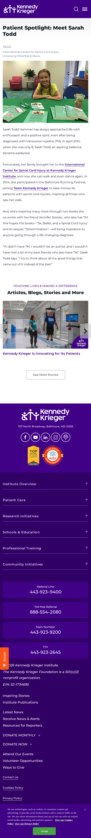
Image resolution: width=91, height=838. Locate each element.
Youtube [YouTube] (35, 437)
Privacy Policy (12, 798)
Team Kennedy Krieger (31, 188)
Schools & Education (21, 532)
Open (84, 10)
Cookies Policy (13, 787)
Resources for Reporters (22, 725)
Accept (44, 831)
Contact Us (10, 777)
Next (85, 331)
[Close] (85, 810)
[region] (45, 821)
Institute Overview (20, 484)
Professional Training (22, 548)
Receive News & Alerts (21, 719)
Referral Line (45, 590)
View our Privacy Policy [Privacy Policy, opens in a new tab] (27, 823)
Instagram (55, 437)
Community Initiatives (23, 564)
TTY (45, 650)
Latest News (13, 712)
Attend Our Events (18, 754)
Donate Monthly (19, 735)
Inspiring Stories (16, 696)
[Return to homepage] (21, 9)
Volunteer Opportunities (23, 761)
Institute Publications (20, 702)
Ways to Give (13, 767)
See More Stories (45, 375)
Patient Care (14, 500)
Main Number (45, 630)
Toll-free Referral (45, 610)
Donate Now (15, 744)
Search (76, 9)
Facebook (25, 437)
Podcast (65, 437)
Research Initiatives (20, 516)
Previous (5, 331)
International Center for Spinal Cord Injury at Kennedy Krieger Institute (44, 170)
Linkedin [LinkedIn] (45, 437)
